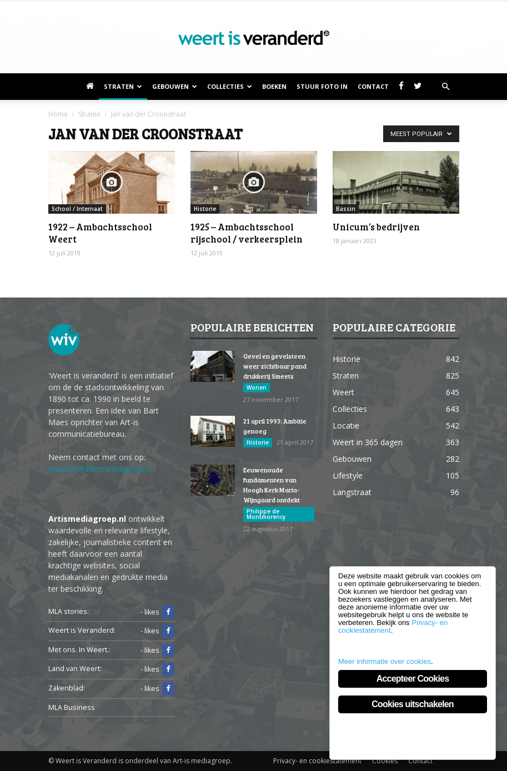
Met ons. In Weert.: (79, 649)
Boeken (274, 86)
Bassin (345, 209)
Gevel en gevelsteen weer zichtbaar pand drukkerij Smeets (275, 365)
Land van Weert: (75, 668)
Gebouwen (174, 86)
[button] (446, 86)
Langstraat (352, 492)
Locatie (346, 425)
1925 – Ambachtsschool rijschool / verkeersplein (246, 232)
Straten (123, 86)
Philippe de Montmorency (266, 514)
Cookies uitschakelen (413, 704)
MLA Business (71, 707)
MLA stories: (68, 611)
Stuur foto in (322, 86)
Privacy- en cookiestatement (317, 760)
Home (58, 114)
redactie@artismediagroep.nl (99, 468)
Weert (343, 392)
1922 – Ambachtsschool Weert (100, 232)
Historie (205, 209)
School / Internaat (77, 209)
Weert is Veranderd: (82, 630)
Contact (373, 86)
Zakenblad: (66, 688)
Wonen (257, 387)
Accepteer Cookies (413, 678)
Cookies (385, 760)
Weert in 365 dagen (368, 442)
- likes (157, 612)
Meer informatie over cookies (384, 661)
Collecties (229, 86)
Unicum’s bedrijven (376, 226)
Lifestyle (348, 475)
